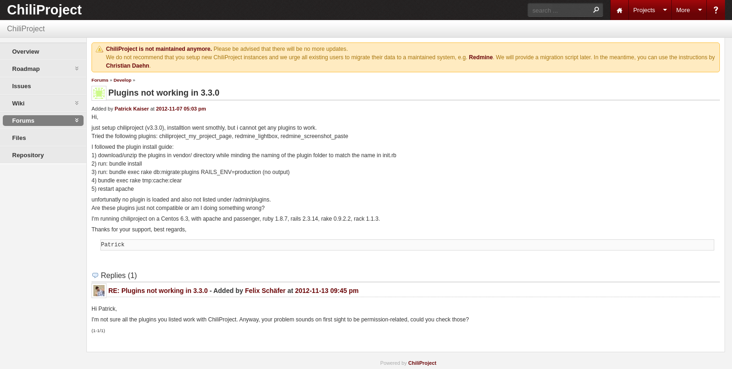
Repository (28, 155)
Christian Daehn (127, 66)
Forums (100, 80)
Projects (644, 10)
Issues (21, 86)
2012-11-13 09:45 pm (327, 290)
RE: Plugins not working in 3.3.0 (158, 290)
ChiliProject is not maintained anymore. (159, 49)
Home (619, 10)
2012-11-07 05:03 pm (181, 108)
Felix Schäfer (265, 290)
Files (19, 137)
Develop (122, 80)
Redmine (481, 57)
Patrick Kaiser (132, 108)
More (683, 10)
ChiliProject (44, 9)
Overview (25, 51)
